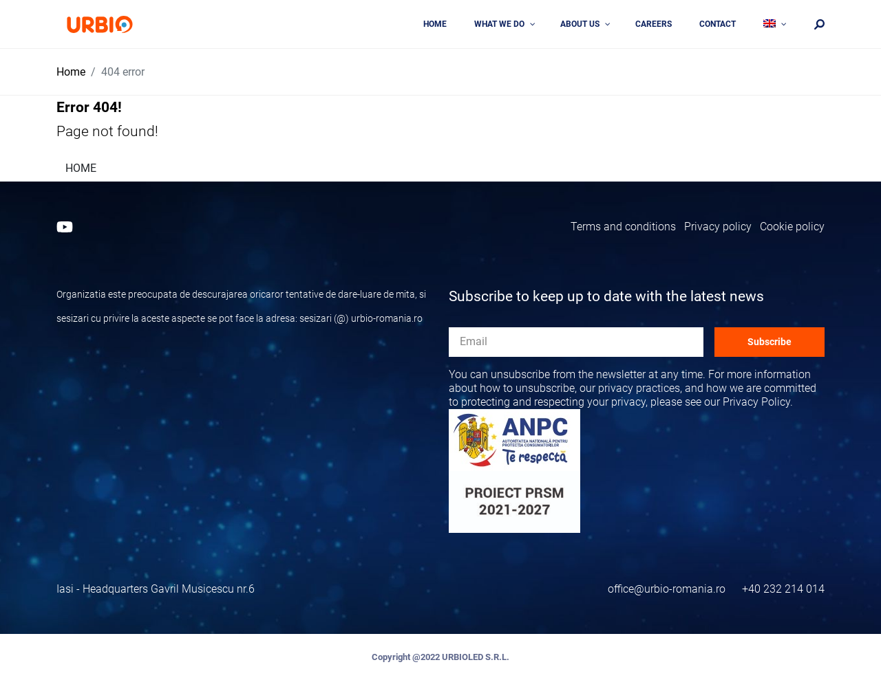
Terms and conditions (623, 226)
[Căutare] (819, 24)
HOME (80, 168)
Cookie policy (792, 226)
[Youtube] (64, 227)
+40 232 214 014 (783, 588)
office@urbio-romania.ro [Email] (666, 588)
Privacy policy (718, 226)
